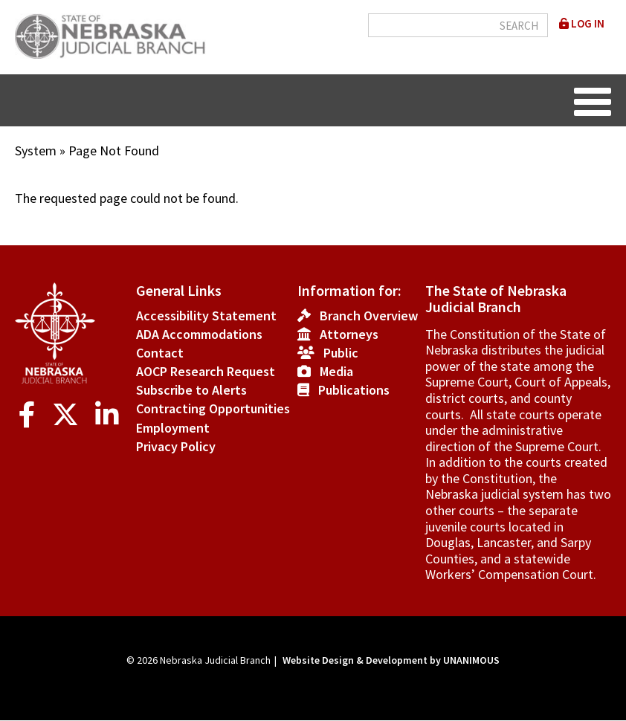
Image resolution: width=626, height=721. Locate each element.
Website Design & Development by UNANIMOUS (391, 660)
